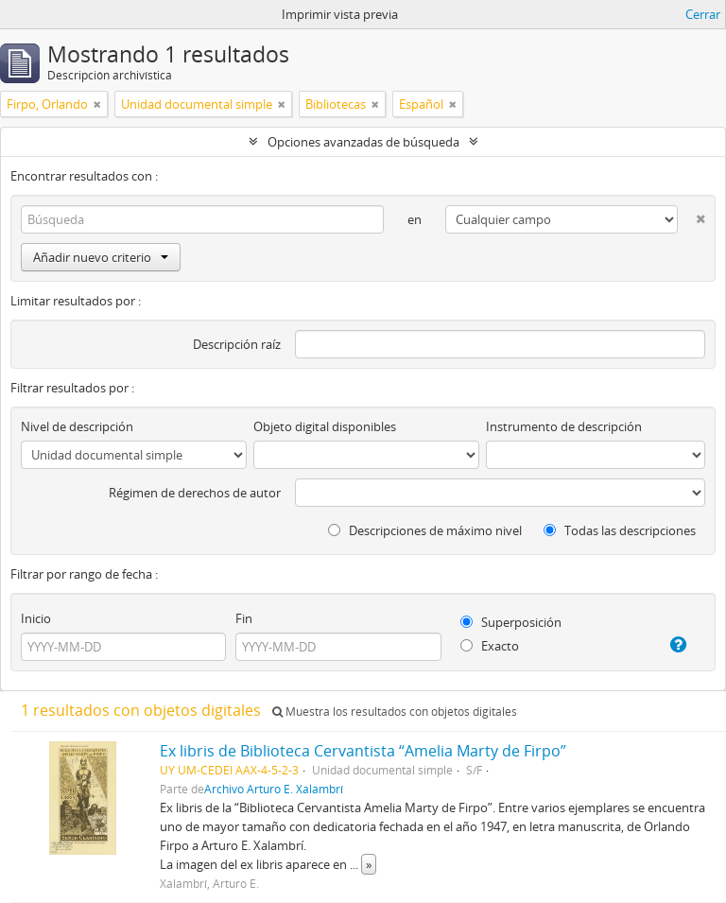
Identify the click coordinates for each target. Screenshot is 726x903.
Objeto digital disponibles (324, 426)
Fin (243, 618)
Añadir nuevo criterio (100, 257)
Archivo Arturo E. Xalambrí (273, 788)
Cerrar (702, 14)
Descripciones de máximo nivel (425, 530)
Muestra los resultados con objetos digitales (394, 711)
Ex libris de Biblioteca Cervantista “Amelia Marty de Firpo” (363, 750)
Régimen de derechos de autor (195, 492)
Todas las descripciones (620, 530)
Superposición (511, 622)
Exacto (489, 645)
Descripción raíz (237, 344)
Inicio (36, 618)
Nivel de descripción (77, 426)
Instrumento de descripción (564, 426)
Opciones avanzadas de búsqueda (363, 141)
